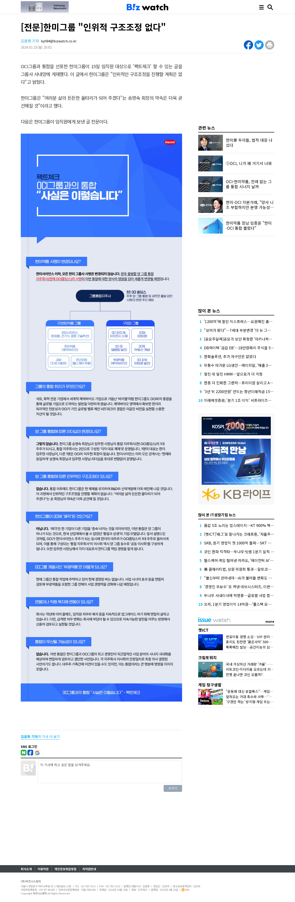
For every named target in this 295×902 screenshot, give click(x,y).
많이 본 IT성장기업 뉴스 (217, 514)
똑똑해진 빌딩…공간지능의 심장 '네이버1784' (259, 647)
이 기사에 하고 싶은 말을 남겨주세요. (110, 772)
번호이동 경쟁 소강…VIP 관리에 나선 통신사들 (260, 636)
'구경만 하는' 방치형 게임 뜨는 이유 (251, 701)
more (270, 621)
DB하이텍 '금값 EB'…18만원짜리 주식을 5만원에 (242, 347)
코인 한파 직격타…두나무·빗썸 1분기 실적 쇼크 (240, 551)
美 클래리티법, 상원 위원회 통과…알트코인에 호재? (244, 569)
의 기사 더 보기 (40, 736)
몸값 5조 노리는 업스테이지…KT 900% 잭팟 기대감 (244, 525)
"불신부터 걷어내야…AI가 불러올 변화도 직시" (240, 578)
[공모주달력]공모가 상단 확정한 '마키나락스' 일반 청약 (246, 339)
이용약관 (43, 869)
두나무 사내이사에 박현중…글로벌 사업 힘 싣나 (241, 595)
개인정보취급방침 (65, 869)
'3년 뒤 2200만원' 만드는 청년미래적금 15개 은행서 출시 (248, 391)
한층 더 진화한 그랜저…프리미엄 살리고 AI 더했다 (243, 382)
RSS (185, 889)
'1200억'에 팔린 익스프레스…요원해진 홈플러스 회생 (245, 321)
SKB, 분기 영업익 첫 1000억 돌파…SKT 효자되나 (243, 543)
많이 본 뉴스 (209, 311)
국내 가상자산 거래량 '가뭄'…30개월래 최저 (258, 664)
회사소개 (26, 869)
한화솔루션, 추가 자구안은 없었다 (230, 356)
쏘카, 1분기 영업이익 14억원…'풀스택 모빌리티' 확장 (245, 604)
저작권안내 (89, 869)
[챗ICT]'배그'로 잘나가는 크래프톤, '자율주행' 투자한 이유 (249, 534)
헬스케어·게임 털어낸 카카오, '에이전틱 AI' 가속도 (242, 560)
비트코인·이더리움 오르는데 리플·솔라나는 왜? (259, 669)
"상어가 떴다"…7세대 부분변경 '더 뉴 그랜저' (239, 330)
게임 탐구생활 (209, 685)
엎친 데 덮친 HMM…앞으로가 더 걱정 (233, 374)
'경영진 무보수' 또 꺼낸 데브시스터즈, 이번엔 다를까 (244, 586)
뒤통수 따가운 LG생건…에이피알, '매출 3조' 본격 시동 (246, 365)
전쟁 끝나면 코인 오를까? (244, 674)
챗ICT (203, 630)
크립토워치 (207, 657)
